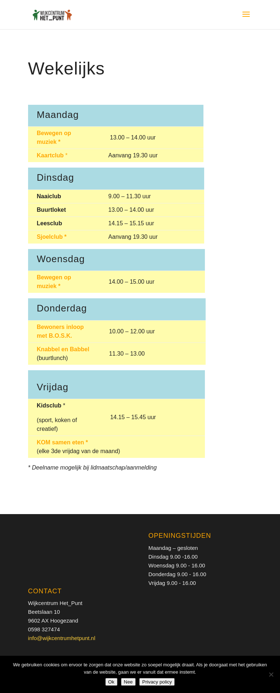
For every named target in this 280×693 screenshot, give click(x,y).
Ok (111, 682)
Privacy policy (157, 682)
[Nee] (271, 674)
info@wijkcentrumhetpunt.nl (61, 638)
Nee (128, 682)
